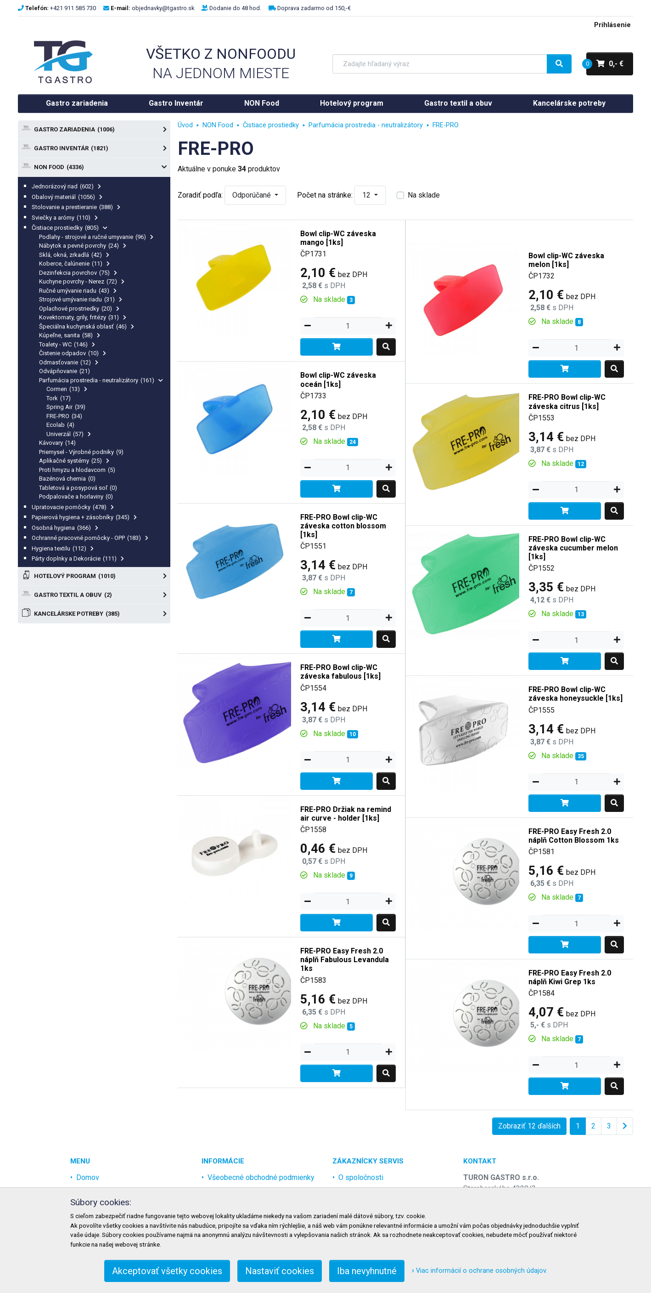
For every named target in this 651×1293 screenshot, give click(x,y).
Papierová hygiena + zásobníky (84, 517)
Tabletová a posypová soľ (78, 487)
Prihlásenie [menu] (612, 25)
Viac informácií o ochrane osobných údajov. (479, 1271)
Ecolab (60, 424)
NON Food (261, 103)
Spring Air (65, 406)
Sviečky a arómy (65, 217)
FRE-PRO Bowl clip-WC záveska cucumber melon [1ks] (573, 548)
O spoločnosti (360, 1177)
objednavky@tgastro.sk (163, 8)
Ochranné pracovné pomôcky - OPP (90, 537)
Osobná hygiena (65, 527)
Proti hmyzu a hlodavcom (77, 469)
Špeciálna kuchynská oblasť (86, 326)
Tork (58, 398)
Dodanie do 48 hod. (235, 8)
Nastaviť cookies (279, 1270)
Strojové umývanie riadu (80, 299)
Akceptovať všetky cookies (167, 1270)
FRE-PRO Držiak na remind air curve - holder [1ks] (345, 813)
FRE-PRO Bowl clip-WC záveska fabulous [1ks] (340, 672)
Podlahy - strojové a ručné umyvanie (96, 236)
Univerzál (68, 434)
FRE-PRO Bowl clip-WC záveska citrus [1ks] (567, 401)
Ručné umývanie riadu (78, 290)
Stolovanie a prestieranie (76, 207)
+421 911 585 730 (73, 8)
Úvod (185, 125)
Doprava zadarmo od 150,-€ (314, 8)
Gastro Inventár (176, 103)
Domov (87, 1177)
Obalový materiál (67, 196)
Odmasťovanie (68, 362)
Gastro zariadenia (77, 103)
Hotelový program (351, 103)
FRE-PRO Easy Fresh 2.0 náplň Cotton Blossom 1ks (573, 836)
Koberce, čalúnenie (74, 263)
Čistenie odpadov (72, 353)
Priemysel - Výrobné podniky (81, 451)
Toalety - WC (67, 344)
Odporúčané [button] (252, 195)
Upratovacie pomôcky (73, 507)
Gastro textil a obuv (458, 103)
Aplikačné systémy (74, 460)
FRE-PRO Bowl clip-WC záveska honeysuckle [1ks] (575, 694)
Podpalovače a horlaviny (76, 496)
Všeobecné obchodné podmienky (261, 1177)
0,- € (604, 64)
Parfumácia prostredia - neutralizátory (101, 380)
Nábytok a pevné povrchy (82, 245)
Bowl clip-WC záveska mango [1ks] (338, 238)
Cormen (66, 389)
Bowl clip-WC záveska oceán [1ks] (338, 379)
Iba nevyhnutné (367, 1270)
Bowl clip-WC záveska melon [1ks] (566, 260)
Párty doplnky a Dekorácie (78, 558)
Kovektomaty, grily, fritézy (82, 317)
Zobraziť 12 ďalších (529, 1126)
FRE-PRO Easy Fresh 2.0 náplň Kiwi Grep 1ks (569, 977)
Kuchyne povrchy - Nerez (81, 281)
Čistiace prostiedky (69, 227)
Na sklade (424, 195)
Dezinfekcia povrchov (78, 272)
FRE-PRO (64, 416)
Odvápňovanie (64, 371)
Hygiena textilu (63, 548)
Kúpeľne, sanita (69, 335)
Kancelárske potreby (569, 103)
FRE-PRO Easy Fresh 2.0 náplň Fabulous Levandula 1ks (344, 960)
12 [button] (367, 195)
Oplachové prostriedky (79, 308)
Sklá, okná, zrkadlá (74, 254)
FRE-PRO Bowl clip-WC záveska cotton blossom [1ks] (343, 526)
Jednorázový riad (66, 186)
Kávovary (57, 442)
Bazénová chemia (67, 478)
